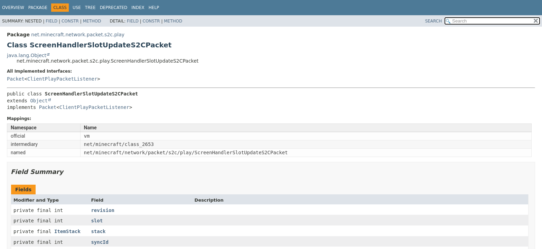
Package (37, 7)
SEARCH (433, 21)
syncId (100, 242)
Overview (13, 7)
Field (51, 21)
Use (77, 7)
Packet (16, 79)
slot (97, 220)
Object (39, 100)
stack (98, 231)
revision (102, 210)
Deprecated (114, 7)
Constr (70, 21)
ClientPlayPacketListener (62, 79)
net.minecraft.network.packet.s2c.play (77, 34)
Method (92, 21)
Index (137, 7)
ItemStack (67, 231)
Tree (90, 7)
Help (154, 7)
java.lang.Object (26, 55)
